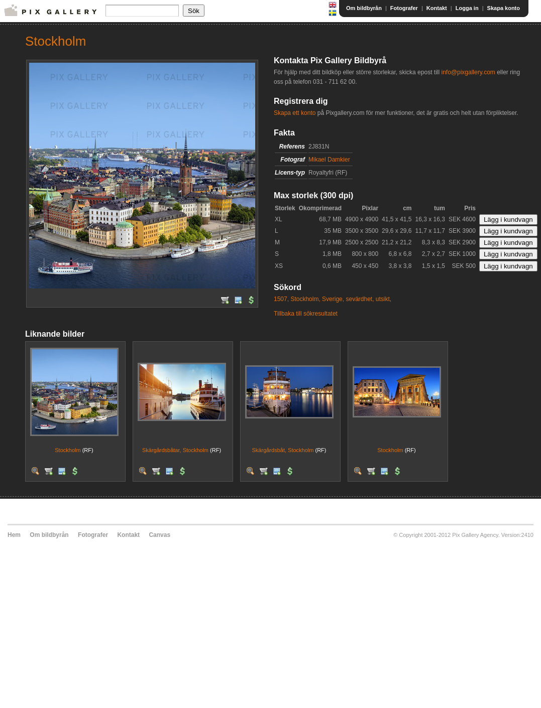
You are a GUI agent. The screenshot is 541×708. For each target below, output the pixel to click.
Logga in (467, 8)
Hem (14, 534)
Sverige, (333, 299)
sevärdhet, (360, 299)
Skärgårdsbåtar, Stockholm (175, 450)
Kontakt (436, 8)
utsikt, (383, 299)
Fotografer (404, 8)
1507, (281, 299)
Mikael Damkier (329, 159)
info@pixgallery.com (468, 72)
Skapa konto (503, 8)
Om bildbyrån (364, 8)
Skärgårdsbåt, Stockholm (283, 450)
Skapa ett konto (294, 112)
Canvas (159, 534)
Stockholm (67, 450)
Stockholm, (305, 299)
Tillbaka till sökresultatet (306, 313)
